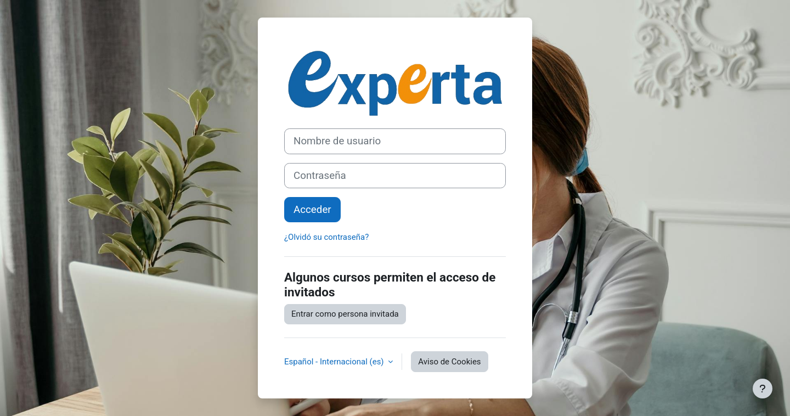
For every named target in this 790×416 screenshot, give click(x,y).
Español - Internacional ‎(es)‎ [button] (335, 362)
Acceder (312, 210)
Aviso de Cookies (449, 362)
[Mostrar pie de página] (762, 388)
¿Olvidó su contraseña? (326, 237)
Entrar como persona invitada (345, 314)
